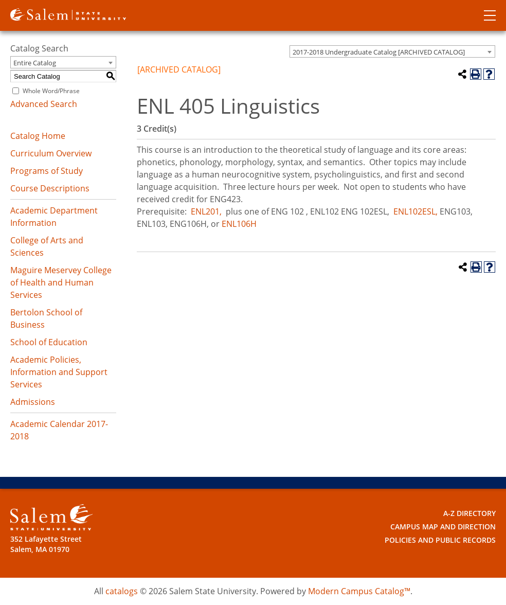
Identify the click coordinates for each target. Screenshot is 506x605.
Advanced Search (43, 104)
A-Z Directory (469, 513)
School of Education (48, 342)
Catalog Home (37, 135)
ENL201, (206, 211)
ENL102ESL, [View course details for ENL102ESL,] (415, 211)
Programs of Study (46, 170)
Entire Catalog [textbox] (34, 62)
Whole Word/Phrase (51, 90)
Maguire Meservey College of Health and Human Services (61, 282)
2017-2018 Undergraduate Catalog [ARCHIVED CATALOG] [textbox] (379, 52)
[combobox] (392, 51)
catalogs (121, 591)
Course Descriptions (49, 188)
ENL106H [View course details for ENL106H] (239, 223)
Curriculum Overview (51, 153)
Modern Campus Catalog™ (359, 591)
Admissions (32, 401)
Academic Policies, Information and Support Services (58, 372)
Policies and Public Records (440, 540)
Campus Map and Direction (443, 526)
